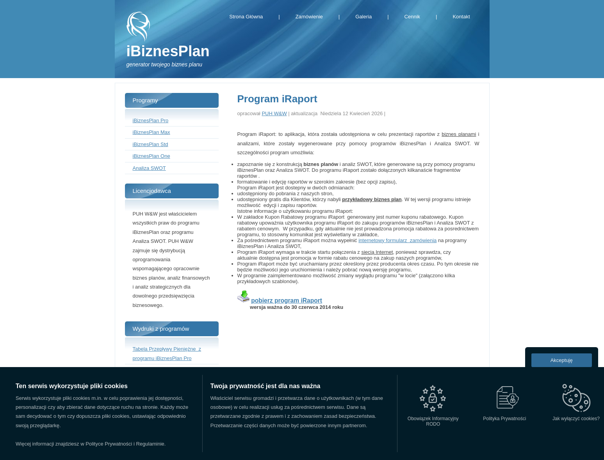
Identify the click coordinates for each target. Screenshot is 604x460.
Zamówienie (309, 17)
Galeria (363, 17)
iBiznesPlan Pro (151, 120)
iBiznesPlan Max (151, 132)
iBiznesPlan (168, 51)
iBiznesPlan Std (150, 144)
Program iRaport (277, 99)
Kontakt (461, 17)
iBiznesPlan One (151, 156)
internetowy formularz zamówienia (397, 240)
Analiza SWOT (149, 168)
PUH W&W (274, 113)
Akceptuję (562, 360)
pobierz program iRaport (286, 300)
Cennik (412, 17)
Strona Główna (246, 17)
